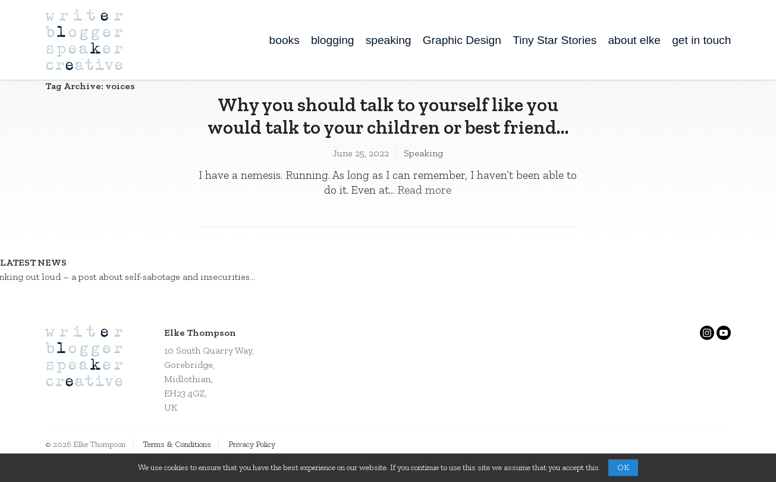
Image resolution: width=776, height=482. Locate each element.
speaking (388, 40)
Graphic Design (462, 40)
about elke (634, 40)
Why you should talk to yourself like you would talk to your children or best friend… (388, 115)
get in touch (701, 40)
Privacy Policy (251, 444)
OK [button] (623, 467)
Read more (424, 190)
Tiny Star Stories (554, 40)
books (284, 40)
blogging (332, 40)
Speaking (423, 153)
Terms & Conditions (177, 444)
